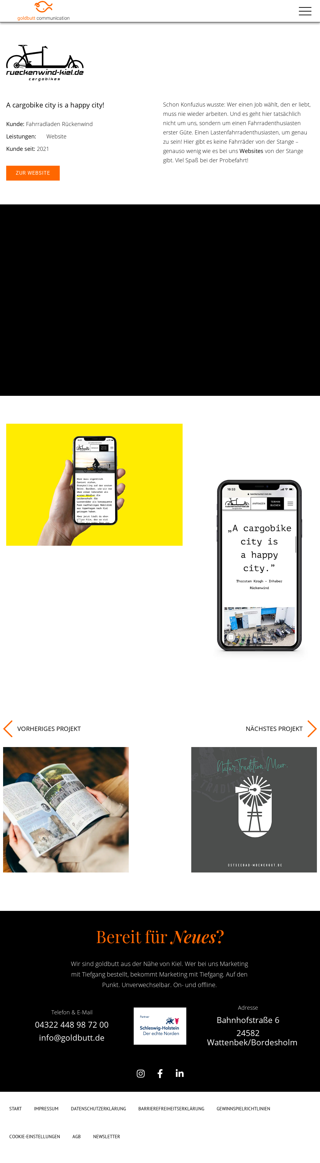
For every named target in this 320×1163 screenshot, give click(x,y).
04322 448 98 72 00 (72, 1024)
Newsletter (106, 1136)
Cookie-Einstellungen (34, 1136)
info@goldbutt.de (72, 1037)
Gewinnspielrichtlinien (243, 1109)
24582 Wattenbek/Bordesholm (252, 1037)
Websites (251, 151)
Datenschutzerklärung (98, 1109)
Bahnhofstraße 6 (248, 1019)
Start (15, 1109)
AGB (76, 1136)
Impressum (46, 1109)
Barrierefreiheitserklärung (171, 1109)
